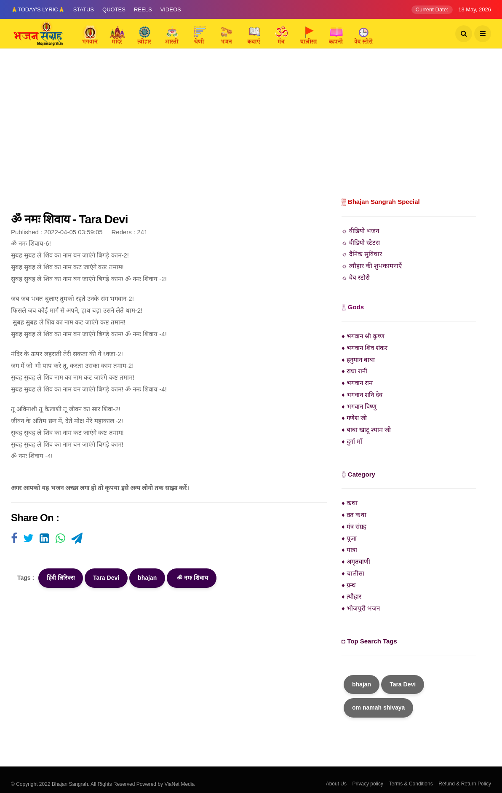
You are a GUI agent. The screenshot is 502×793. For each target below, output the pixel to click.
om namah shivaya (378, 707)
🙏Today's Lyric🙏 (38, 9)
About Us (336, 784)
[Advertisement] (251, 133)
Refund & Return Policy (464, 784)
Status (83, 9)
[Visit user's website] (14, 538)
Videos (170, 9)
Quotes (113, 9)
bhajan (147, 577)
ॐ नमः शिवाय (191, 577)
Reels (143, 9)
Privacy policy (367, 784)
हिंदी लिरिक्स (61, 577)
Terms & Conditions (411, 784)
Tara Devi (106, 577)
